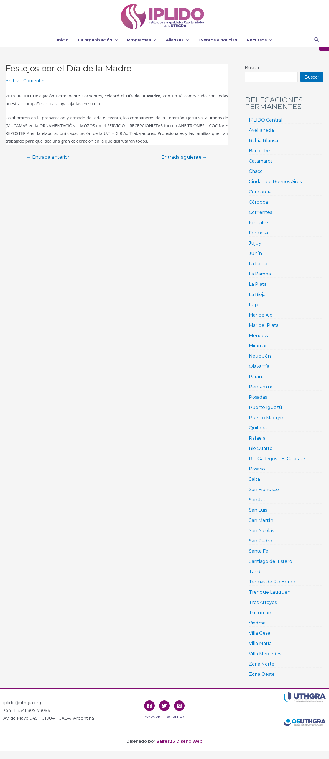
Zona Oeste (262, 674)
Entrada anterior (48, 157)
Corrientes (34, 80)
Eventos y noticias (216, 39)
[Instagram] (179, 705)
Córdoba (258, 202)
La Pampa (260, 274)
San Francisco (264, 489)
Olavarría (259, 366)
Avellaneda (261, 130)
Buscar (252, 67)
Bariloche (259, 150)
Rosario (257, 469)
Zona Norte (261, 664)
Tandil (256, 571)
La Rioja (257, 294)
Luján (255, 304)
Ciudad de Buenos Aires (275, 181)
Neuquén (260, 356)
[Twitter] (164, 705)
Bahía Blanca (263, 140)
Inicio (66, 39)
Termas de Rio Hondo (273, 582)
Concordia (260, 191)
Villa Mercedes (265, 653)
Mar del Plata (264, 325)
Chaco (256, 171)
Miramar (258, 345)
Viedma (257, 623)
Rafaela (257, 438)
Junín (255, 253)
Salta (254, 479)
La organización (100, 40)
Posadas (258, 397)
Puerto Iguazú (265, 407)
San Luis (258, 510)
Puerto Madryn (266, 417)
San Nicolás (261, 530)
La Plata (258, 284)
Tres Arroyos (263, 602)
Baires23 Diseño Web (179, 741)
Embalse (258, 222)
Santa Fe (258, 551)
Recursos (256, 40)
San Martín (261, 520)
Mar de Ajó (260, 315)
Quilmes (258, 428)
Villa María (260, 643)
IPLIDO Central (265, 120)
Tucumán (260, 612)
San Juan (259, 499)
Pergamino (261, 386)
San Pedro (260, 540)
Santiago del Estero (270, 561)
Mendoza (259, 335)
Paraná (256, 376)
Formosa (258, 233)
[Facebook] (149, 705)
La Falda (258, 263)
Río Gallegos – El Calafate (277, 458)
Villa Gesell (261, 633)
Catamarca (261, 161)
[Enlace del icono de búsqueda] (316, 40)
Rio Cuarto (260, 448)
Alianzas (176, 40)
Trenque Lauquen (269, 592)
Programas (142, 40)
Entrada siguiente (184, 157)
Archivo (13, 80)
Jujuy (255, 243)
